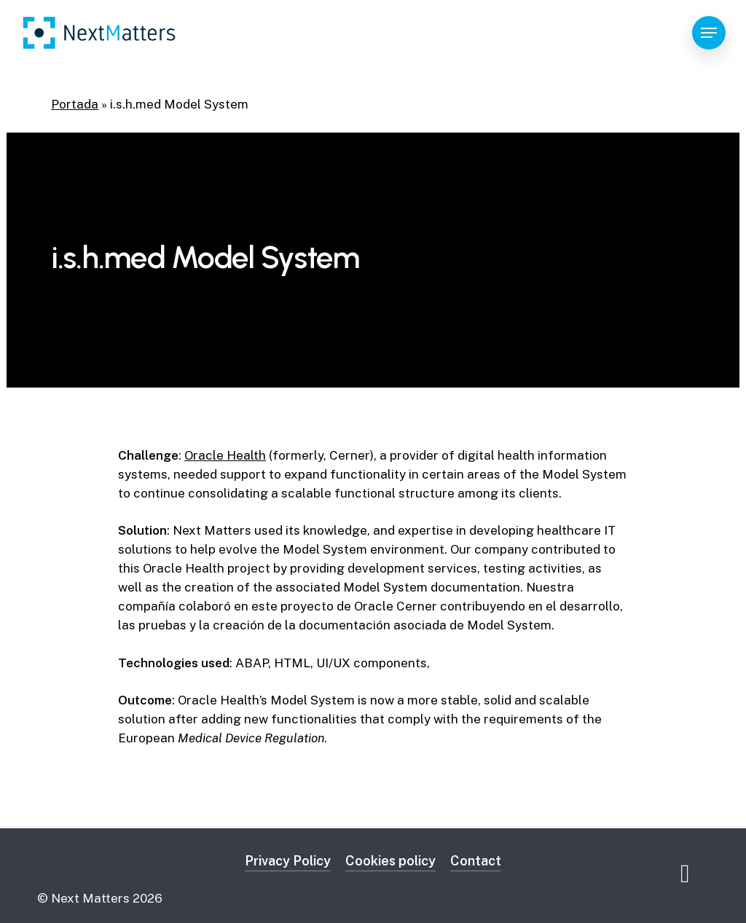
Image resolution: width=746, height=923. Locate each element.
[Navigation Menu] (709, 33)
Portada (74, 104)
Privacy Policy (288, 860)
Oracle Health (225, 455)
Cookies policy (390, 860)
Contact (475, 860)
